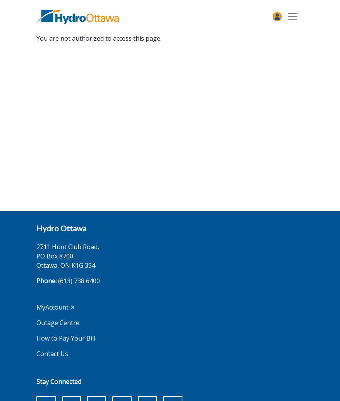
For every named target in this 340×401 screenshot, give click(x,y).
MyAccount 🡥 (55, 307)
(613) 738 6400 (79, 281)
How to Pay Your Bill (65, 338)
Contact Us (52, 353)
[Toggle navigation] (293, 17)
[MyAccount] (277, 16)
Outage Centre (57, 322)
